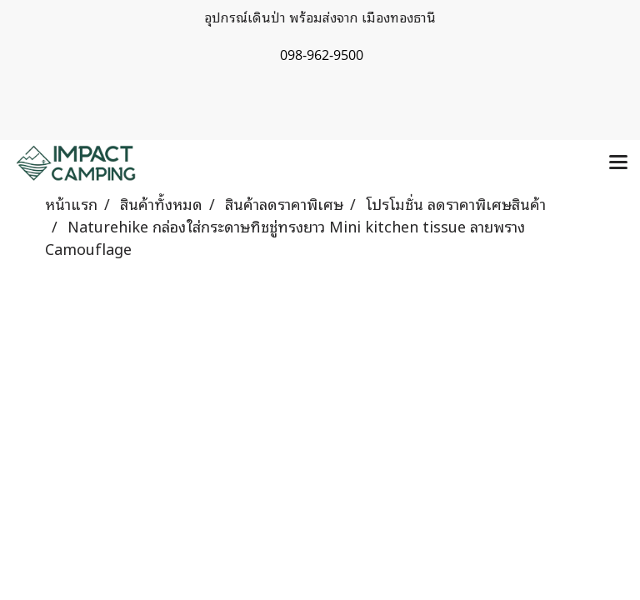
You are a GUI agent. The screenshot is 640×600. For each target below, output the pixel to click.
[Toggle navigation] (618, 163)
